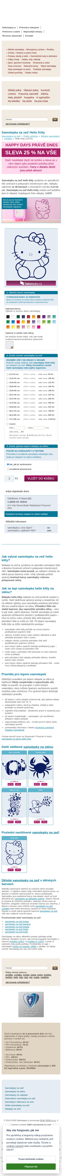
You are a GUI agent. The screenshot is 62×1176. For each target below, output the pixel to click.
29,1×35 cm (14, 395)
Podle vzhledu (30, 136)
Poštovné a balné (11, 31)
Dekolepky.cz (9, 27)
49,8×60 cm (14, 407)
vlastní (12, 424)
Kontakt (29, 36)
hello (16, 977)
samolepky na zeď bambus (18, 924)
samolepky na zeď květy (16, 932)
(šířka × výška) (29, 374)
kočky (40, 975)
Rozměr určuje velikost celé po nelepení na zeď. (30, 364)
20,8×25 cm (14, 386)
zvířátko (9, 975)
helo (26, 977)
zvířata (26, 975)
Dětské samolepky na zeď (20, 880)
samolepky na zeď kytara (17, 921)
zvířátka (8, 138)
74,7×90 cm (14, 419)
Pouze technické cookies (31, 1159)
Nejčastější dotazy (32, 31)
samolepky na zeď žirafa (16, 929)
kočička (47, 975)
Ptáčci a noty (14, 790)
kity (31, 977)
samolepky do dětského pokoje (29, 898)
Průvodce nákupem (29, 27)
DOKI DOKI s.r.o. (48, 1120)
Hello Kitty (14, 838)
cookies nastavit (14, 1146)
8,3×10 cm (14, 374)
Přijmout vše (31, 1166)
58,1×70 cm (14, 411)
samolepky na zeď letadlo (17, 927)
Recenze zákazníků (12, 36)
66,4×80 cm (14, 415)
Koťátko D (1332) (35, 941)
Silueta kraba (41, 752)
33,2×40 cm (14, 399)
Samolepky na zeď (11, 136)
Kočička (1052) (17, 941)
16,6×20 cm (14, 382)
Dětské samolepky (50, 136)
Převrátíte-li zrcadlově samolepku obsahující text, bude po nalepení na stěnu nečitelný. (29, 454)
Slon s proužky (14, 752)
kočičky (8, 977)
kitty (21, 977)
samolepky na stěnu (38, 747)
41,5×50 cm (14, 403)
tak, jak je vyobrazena (20, 464)
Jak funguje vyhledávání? (17, 124)
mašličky (45, 977)
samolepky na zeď (45, 832)
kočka (33, 975)
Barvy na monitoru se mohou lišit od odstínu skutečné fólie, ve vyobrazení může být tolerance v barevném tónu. (30, 299)
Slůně (40, 790)
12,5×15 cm (14, 378)
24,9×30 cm (14, 390)
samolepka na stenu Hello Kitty (16, 739)
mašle (37, 977)
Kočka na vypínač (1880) (24, 946)
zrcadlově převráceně (20, 469)
